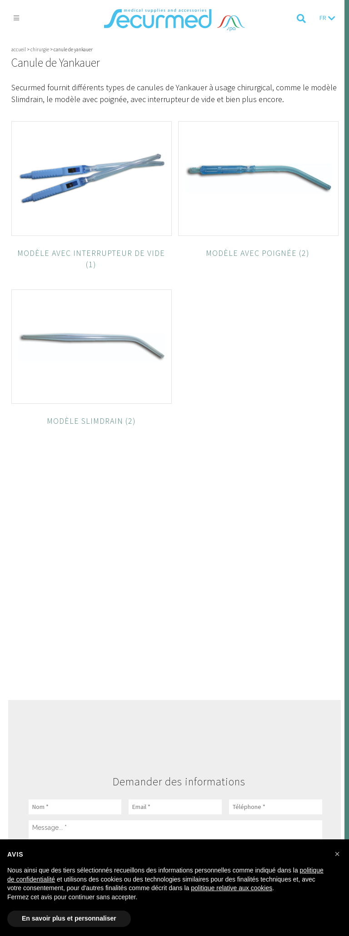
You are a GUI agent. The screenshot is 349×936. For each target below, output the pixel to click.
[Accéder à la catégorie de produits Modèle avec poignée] (258, 248)
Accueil (18, 49)
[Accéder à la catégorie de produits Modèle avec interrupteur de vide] (91, 254)
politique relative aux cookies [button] (231, 888)
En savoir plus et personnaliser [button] (69, 918)
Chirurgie (39, 49)
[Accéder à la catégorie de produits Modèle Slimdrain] (91, 416)
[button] (337, 854)
